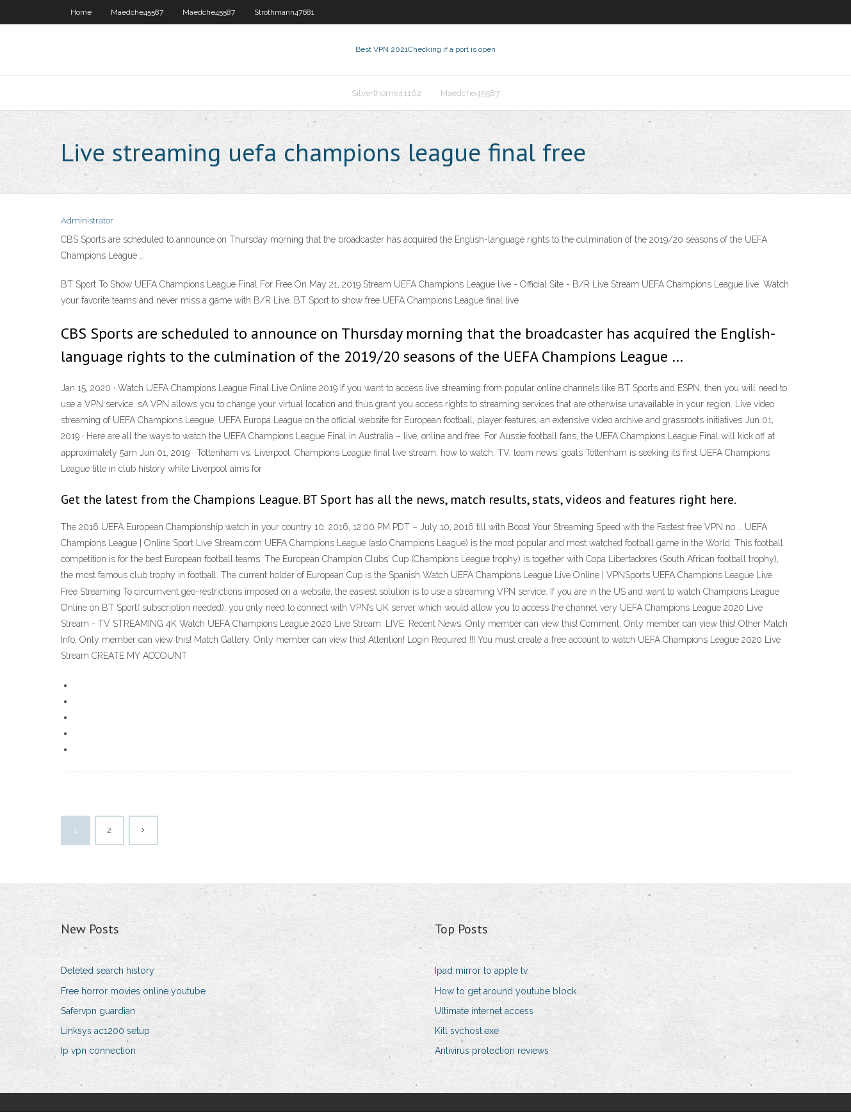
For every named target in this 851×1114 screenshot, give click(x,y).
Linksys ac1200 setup (105, 1032)
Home (81, 12)
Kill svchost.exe (467, 1032)
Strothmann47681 (284, 12)
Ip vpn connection (98, 1052)
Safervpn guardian (98, 1012)
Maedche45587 (137, 12)
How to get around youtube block (505, 992)
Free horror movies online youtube (133, 992)
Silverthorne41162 (386, 94)
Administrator (87, 222)
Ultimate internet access (484, 1012)
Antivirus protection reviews (492, 1052)
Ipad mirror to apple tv (481, 972)
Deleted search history (107, 972)
